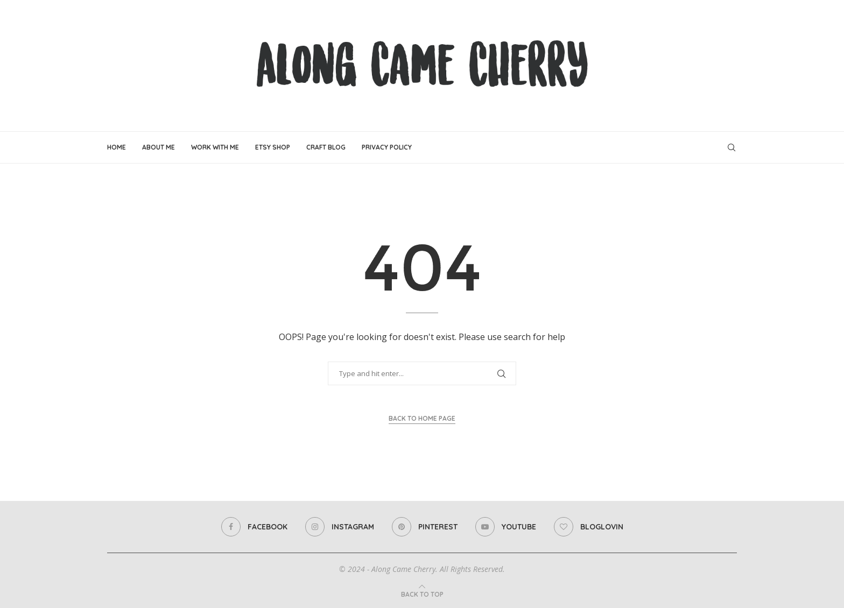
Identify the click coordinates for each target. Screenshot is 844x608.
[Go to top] (422, 594)
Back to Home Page (422, 418)
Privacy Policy (387, 147)
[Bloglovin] (588, 526)
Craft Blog (326, 147)
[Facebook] (254, 526)
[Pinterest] (425, 526)
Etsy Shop (272, 147)
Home (116, 147)
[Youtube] (505, 526)
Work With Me (215, 147)
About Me (158, 147)
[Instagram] (339, 526)
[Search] (731, 147)
